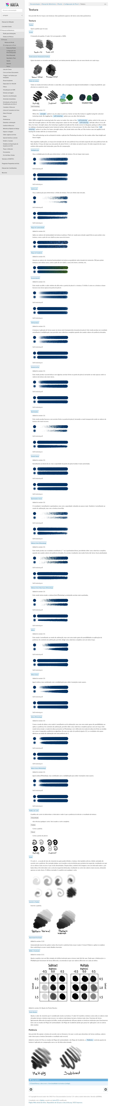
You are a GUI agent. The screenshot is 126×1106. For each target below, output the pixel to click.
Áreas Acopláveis (8, 80)
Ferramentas (6, 152)
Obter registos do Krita (9, 134)
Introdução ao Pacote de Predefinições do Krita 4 (10, 103)
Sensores (9, 63)
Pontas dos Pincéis (11, 48)
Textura (8, 66)
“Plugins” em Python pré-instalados (10, 76)
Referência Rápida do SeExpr (11, 128)
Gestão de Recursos (8, 125)
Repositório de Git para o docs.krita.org (59, 1102)
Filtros (5, 86)
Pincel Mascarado (11, 55)
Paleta (5, 116)
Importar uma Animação (10, 96)
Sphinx (42, 1100)
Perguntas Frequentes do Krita (10, 163)
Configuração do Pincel (9, 45)
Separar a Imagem (8, 131)
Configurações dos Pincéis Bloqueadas (11, 51)
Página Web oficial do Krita (37, 1102)
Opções (8, 61)
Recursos (4, 172)
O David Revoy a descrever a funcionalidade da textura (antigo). (50, 1083)
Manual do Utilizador (8, 22)
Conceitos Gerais (7, 26)
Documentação (35, 4)
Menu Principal (7, 113)
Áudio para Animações (9, 33)
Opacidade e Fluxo (11, 58)
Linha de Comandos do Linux (11, 110)
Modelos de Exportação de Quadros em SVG (10, 145)
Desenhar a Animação (9, 122)
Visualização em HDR (9, 89)
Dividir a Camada (8, 141)
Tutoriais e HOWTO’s (8, 159)
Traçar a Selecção (8, 149)
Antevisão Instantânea (9, 99)
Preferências (6, 119)
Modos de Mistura (8, 36)
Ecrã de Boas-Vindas (9, 155)
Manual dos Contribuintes (9, 168)
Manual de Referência (7, 30)
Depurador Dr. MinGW (9, 83)
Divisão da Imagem (8, 93)
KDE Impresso (77, 1102)
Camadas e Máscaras (9, 107)
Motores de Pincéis (9, 42)
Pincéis (4, 39)
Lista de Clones (7, 69)
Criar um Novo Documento (10, 72)
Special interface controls (10, 138)
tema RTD (56, 1100)
